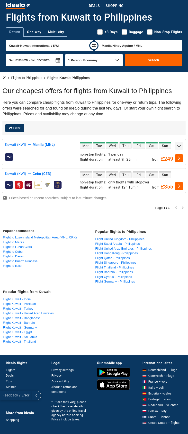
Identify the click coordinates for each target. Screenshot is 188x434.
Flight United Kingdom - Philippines (119, 239)
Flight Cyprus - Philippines (113, 277)
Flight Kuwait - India (17, 299)
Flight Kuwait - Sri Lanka (20, 337)
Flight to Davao (13, 256)
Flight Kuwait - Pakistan (19, 304)
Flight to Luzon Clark (17, 247)
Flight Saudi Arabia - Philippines (117, 243)
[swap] (93, 45)
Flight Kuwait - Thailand (19, 341)
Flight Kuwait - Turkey (18, 308)
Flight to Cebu (13, 251)
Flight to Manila (13, 242)
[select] (179, 158)
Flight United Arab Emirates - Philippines (123, 248)
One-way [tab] (34, 32)
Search (153, 60)
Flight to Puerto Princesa (20, 261)
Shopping (115, 6)
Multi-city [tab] (56, 32)
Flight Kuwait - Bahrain (19, 322)
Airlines (11, 387)
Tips (9, 381)
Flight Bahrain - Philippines (114, 272)
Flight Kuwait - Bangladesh (22, 318)
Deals (94, 6)
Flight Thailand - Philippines (114, 267)
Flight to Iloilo (12, 266)
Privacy (56, 375)
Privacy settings (62, 370)
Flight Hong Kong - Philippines (116, 253)
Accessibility (60, 381)
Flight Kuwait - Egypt (17, 332)
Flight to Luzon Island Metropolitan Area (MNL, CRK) (40, 237)
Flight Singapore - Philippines (115, 262)
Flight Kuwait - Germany (20, 327)
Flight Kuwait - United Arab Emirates (28, 313)
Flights (10, 370)
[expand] (179, 146)
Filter (16, 128)
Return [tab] (14, 32)
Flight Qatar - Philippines (112, 258)
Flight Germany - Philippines (115, 281)
